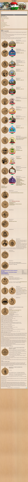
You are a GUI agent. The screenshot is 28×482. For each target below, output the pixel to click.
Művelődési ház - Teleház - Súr (20, 65)
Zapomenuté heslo (3, 15)
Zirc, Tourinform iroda (11, 312)
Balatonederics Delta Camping (13, 221)
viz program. (23, 290)
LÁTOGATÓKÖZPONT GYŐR (23, 281)
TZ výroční (2, 20)
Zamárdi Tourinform (3, 187)
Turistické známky (4, 16)
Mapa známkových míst (4, 22)
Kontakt (2, 27)
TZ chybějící (2, 19)
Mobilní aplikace (3, 26)
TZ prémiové (2, 21)
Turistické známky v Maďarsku (5, 18)
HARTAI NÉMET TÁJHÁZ (19, 150)
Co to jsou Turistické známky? (5, 17)
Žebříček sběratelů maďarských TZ (5, 25)
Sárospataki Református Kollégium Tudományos (17, 192)
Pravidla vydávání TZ (3, 23)
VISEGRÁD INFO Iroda (19, 170)
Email (1, 11)
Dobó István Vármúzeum (12, 202)
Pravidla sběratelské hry (4, 24)
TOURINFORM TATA (18, 100)
